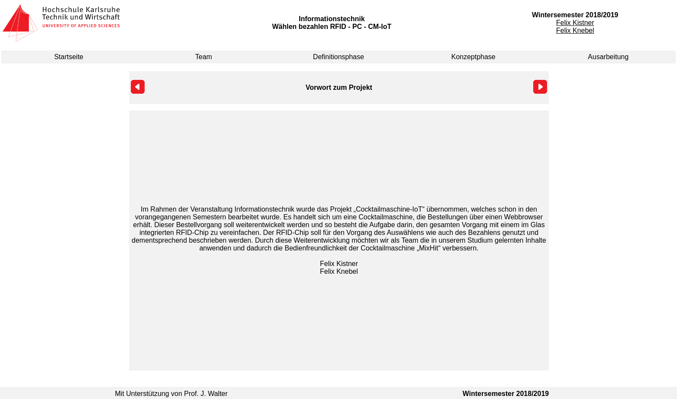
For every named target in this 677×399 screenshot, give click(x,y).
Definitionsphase (338, 56)
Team (203, 56)
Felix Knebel (575, 30)
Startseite (68, 56)
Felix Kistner (575, 22)
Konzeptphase (473, 56)
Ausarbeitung (608, 56)
